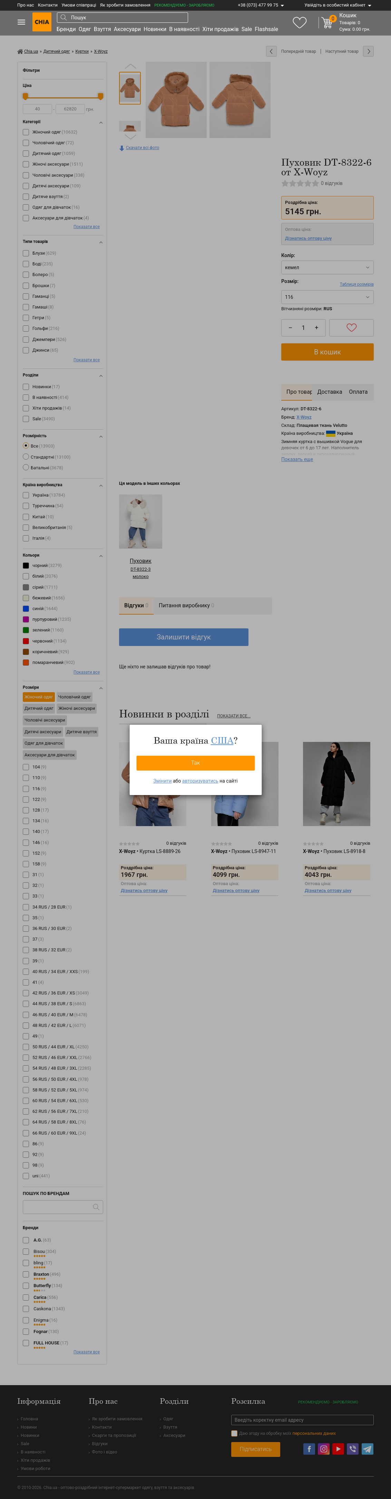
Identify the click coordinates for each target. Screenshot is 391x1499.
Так (195, 763)
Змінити (162, 781)
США (222, 740)
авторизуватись (200, 781)
